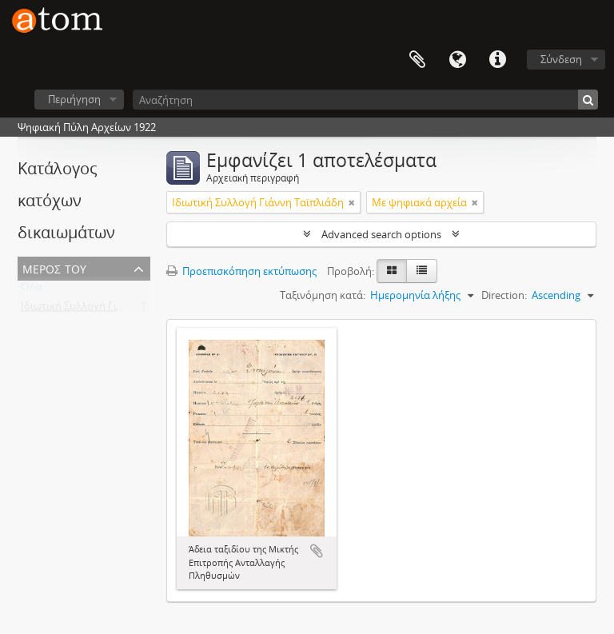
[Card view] (392, 271)
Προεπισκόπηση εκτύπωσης (241, 271)
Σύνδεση (561, 59)
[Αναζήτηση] (365, 100)
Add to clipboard (317, 551)
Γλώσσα (457, 60)
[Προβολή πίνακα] (421, 271)
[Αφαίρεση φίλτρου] (352, 202)
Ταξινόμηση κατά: (322, 295)
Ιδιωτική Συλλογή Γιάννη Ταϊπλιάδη (107, 309)
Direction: (504, 295)
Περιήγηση (74, 99)
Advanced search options (381, 234)
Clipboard (417, 60)
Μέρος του (54, 267)
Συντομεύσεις (497, 60)
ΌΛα (31, 290)
